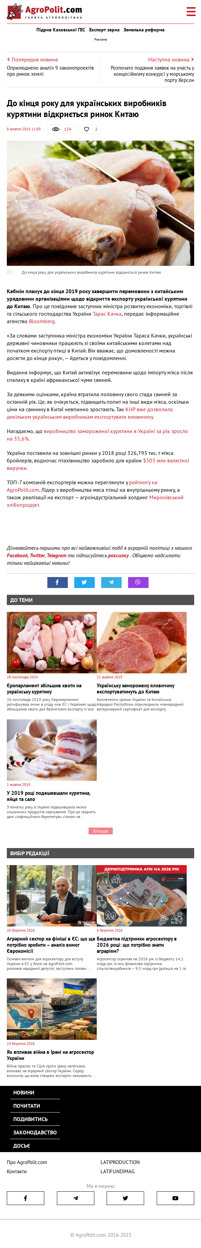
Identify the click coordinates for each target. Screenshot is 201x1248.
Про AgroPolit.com (27, 1162)
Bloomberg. (42, 321)
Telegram (56, 555)
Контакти (17, 1171)
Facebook (17, 555)
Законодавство (35, 1132)
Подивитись (30, 1119)
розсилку (119, 555)
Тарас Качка (107, 313)
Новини (23, 1092)
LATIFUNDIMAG (117, 1171)
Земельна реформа (144, 30)
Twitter (37, 555)
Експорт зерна (104, 30)
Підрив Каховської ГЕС (60, 30)
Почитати (26, 1105)
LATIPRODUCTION (120, 1162)
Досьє (21, 1145)
